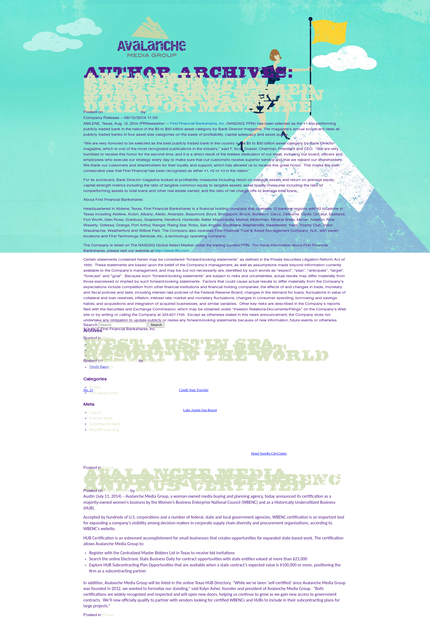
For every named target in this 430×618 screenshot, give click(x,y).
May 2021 (98, 344)
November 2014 (104, 350)
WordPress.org (104, 429)
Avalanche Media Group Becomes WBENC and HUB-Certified (212, 479)
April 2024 (99, 338)
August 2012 (101, 367)
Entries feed (100, 418)
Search (90, 324)
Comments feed (104, 424)
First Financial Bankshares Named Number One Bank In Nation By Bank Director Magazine (203, 95)
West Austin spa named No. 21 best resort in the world (206, 349)
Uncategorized (103, 393)
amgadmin (157, 112)
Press (108, 615)
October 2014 (102, 355)
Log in (95, 412)
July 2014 (98, 361)
